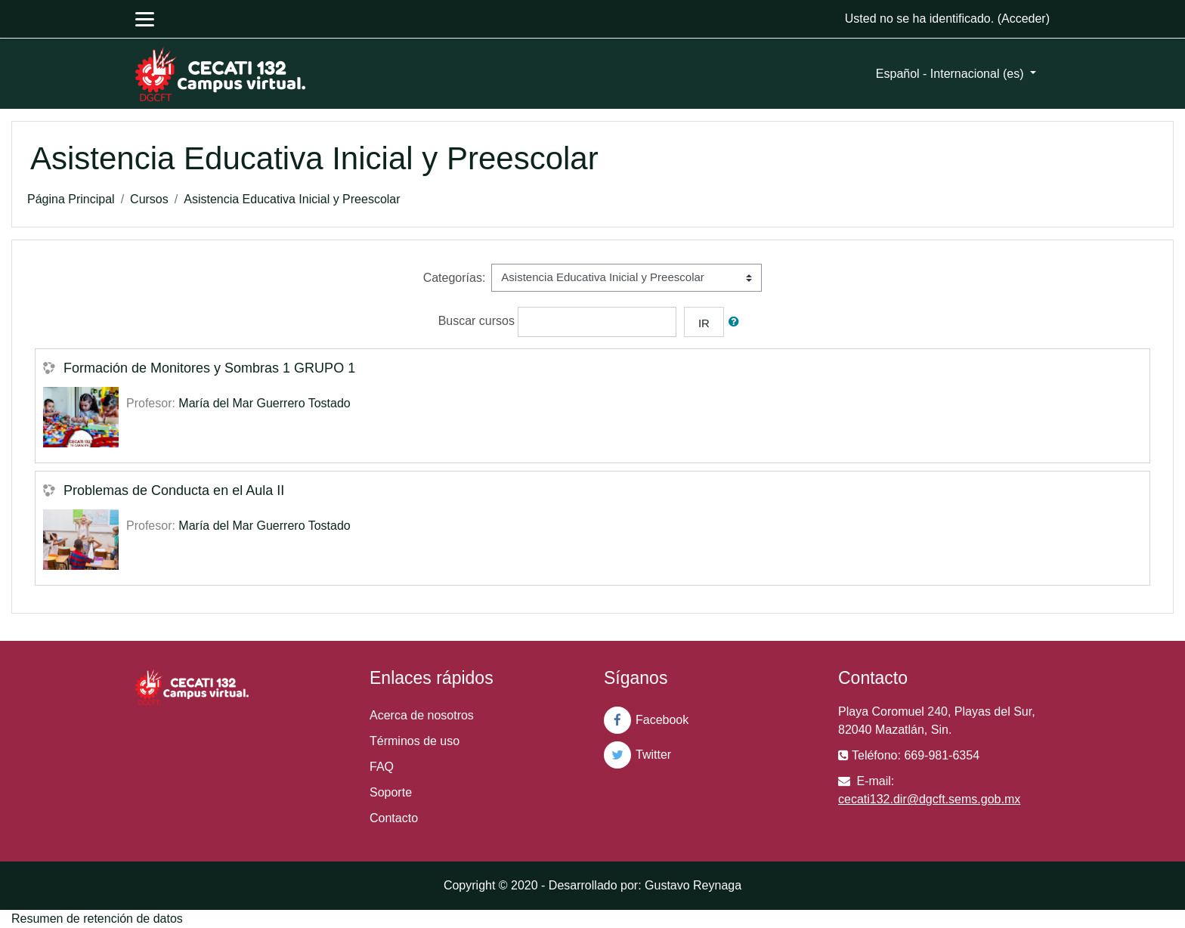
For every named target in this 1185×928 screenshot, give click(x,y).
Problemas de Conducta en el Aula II (173, 490)
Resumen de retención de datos (97, 918)
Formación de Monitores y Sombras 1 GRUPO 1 (209, 368)
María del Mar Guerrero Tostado (264, 403)
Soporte (391, 792)
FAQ (382, 766)
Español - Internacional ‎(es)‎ (951, 73)
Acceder (1023, 18)
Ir (704, 323)
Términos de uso (414, 741)
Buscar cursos (476, 320)
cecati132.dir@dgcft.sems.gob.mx (929, 799)
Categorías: (454, 277)
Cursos (149, 199)
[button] (737, 322)
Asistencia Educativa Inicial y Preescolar (292, 199)
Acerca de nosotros (422, 715)
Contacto (394, 818)
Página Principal (71, 199)
